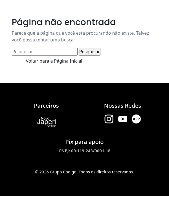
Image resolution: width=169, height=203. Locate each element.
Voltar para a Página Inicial (54, 61)
